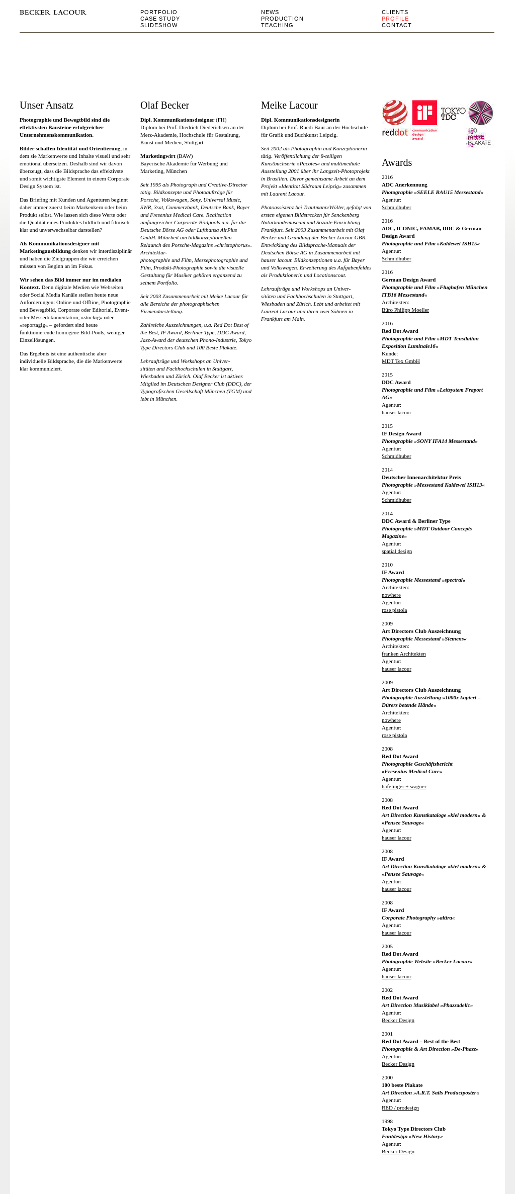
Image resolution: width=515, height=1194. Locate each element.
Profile (395, 18)
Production (282, 18)
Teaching (277, 25)
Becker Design (398, 1064)
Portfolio (159, 12)
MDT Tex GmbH (401, 361)
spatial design (397, 551)
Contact (397, 25)
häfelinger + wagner (404, 786)
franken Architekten (404, 654)
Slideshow (159, 25)
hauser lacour (396, 412)
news (270, 12)
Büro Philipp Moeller (405, 310)
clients (395, 12)
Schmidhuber (396, 207)
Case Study (160, 18)
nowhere (391, 595)
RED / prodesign (400, 1108)
